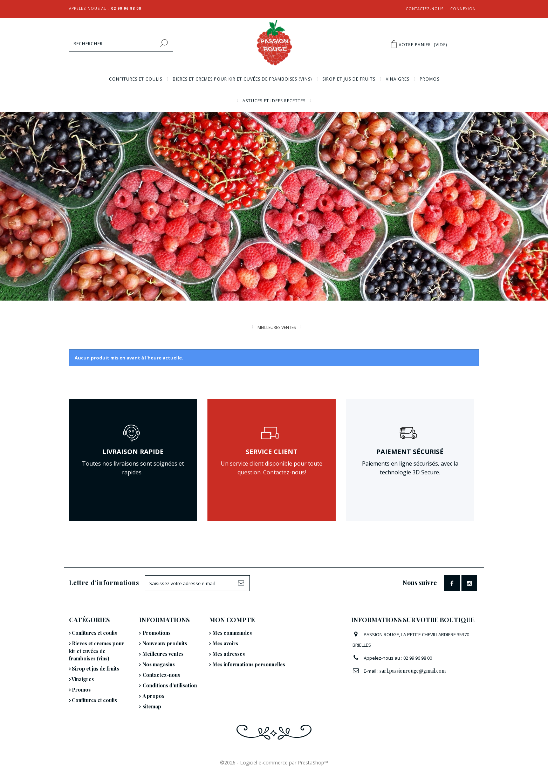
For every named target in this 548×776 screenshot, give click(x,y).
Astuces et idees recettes (274, 101)
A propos (153, 696)
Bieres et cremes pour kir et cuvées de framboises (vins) (242, 79)
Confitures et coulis (135, 79)
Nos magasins (159, 664)
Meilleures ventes (163, 654)
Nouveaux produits (165, 643)
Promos (429, 79)
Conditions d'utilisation (170, 685)
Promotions (157, 633)
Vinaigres (397, 79)
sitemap (152, 706)
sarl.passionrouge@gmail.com (412, 670)
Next (542, 295)
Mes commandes (232, 633)
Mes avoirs (225, 643)
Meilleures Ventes (277, 327)
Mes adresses (229, 654)
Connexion (463, 8)
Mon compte (232, 620)
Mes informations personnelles (249, 664)
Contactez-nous (425, 8)
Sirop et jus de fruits (348, 79)
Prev (530, 295)
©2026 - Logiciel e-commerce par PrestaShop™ (274, 762)
